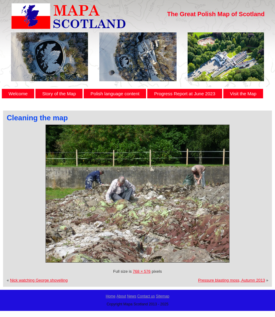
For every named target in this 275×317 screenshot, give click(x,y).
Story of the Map (59, 93)
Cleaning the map (37, 118)
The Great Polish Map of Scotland (216, 14)
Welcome (18, 93)
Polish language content (114, 93)
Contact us (146, 296)
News (131, 296)
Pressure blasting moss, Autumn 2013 (231, 280)
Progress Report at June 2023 (184, 93)
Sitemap (162, 296)
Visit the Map (243, 93)
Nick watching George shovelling (39, 280)
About (121, 296)
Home (111, 296)
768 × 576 (142, 271)
